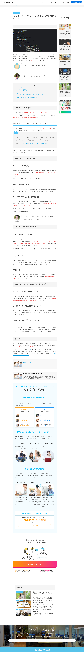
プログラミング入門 (24, 5)
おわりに (18, 93)
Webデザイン (43, 2)
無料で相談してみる (34, 564)
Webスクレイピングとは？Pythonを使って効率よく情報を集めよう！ (38, 5)
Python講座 (30, 349)
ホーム (14, 5)
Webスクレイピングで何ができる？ (23, 89)
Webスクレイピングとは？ (21, 87)
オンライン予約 (35, 526)
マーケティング (63, 2)
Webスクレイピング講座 (27, 362)
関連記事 (18, 98)
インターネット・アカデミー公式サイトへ (42, 639)
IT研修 (68, 2)
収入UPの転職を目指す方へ (77, 2)
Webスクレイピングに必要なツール (23, 90)
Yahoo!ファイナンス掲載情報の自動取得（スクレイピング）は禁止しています (33, 143)
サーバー (56, 2)
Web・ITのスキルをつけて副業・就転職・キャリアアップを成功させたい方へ (35, 95)
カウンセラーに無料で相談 (27, 97)
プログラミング (50, 2)
